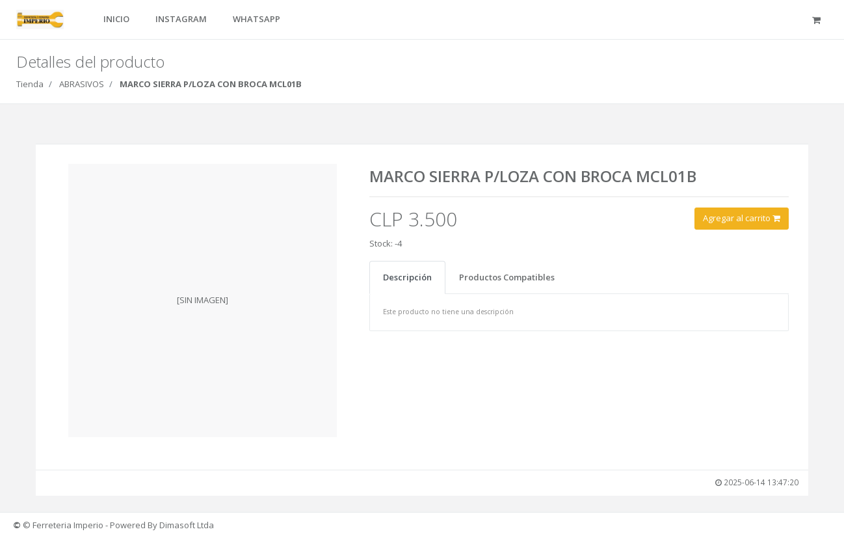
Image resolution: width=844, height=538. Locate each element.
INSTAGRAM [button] (181, 19)
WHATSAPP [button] (256, 19)
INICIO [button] (116, 19)
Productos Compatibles (507, 277)
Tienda (30, 84)
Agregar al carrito (742, 218)
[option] (203, 300)
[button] (818, 19)
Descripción (407, 277)
